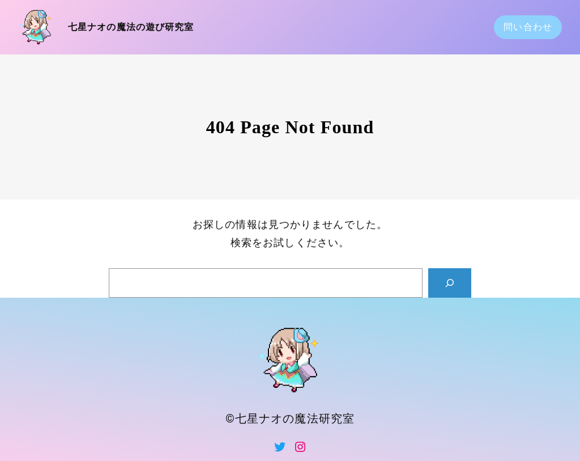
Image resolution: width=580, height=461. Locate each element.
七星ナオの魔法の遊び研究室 (131, 27)
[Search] (449, 283)
